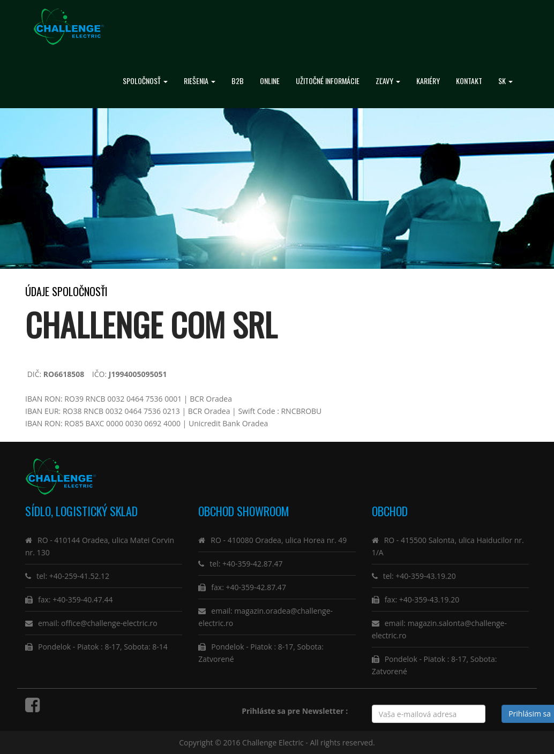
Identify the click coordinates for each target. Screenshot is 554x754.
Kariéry (428, 80)
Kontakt (469, 80)
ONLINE (270, 80)
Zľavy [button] (388, 80)
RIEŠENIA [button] (199, 80)
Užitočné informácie (328, 80)
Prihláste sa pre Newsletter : (296, 711)
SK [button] (505, 80)
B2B (237, 80)
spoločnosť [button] (145, 80)
